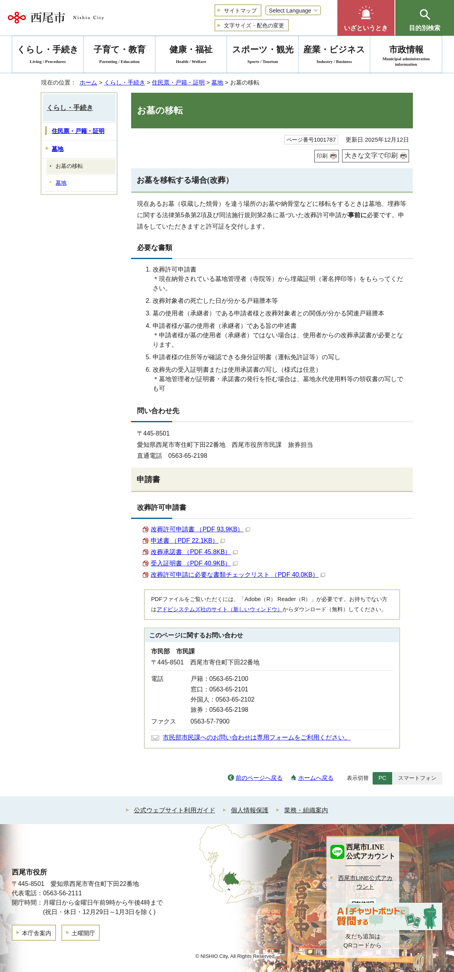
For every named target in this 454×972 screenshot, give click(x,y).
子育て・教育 (119, 56)
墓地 (217, 82)
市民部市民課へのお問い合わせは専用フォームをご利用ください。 (257, 737)
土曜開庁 (83, 933)
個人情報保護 (249, 810)
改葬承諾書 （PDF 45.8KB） (194, 552)
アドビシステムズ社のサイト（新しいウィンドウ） (220, 609)
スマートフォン (417, 778)
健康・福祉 (191, 56)
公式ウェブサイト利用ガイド (174, 810)
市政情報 (406, 56)
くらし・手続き (124, 82)
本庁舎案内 (36, 933)
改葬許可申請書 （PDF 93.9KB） (200, 529)
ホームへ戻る (315, 777)
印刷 (322, 156)
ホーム (88, 82)
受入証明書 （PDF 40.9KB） (194, 563)
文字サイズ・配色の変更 (254, 25)
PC (382, 778)
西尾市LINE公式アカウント (365, 882)
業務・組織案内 (306, 810)
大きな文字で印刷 (371, 155)
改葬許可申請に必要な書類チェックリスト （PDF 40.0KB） (238, 574)
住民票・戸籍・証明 (178, 82)
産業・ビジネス (334, 56)
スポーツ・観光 (262, 56)
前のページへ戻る (259, 777)
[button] (366, 18)
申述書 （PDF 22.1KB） (188, 540)
